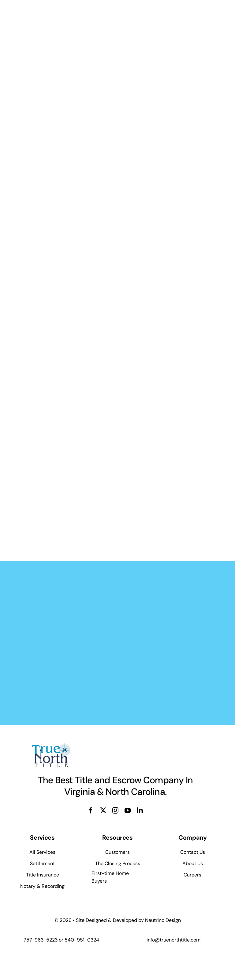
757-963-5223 (41, 940)
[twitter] (103, 810)
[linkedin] (140, 810)
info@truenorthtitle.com (173, 940)
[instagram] (115, 810)
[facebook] (91, 810)
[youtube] (128, 810)
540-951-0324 (82, 940)
